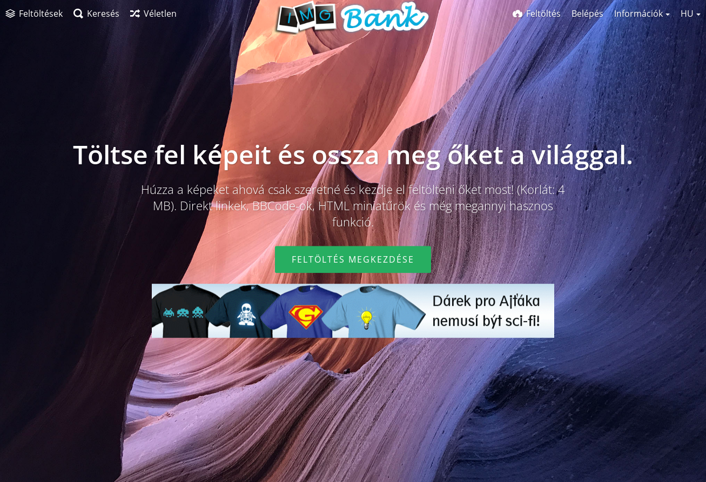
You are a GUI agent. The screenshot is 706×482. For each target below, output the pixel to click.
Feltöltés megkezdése (353, 259)
